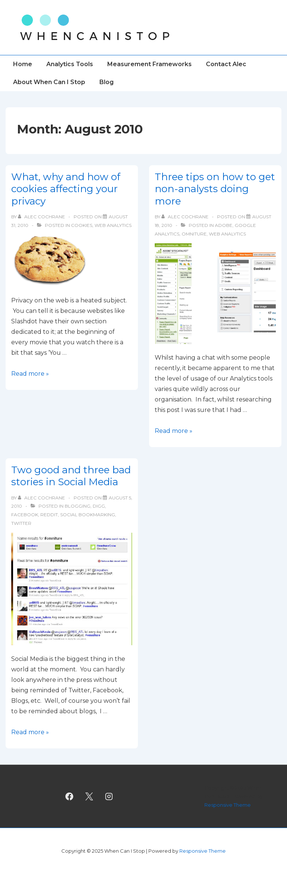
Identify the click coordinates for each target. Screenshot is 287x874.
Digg (99, 506)
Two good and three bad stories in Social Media (71, 476)
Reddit (49, 514)
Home (22, 64)
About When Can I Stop (49, 82)
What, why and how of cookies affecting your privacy (65, 189)
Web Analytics (113, 225)
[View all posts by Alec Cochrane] (42, 216)
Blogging (77, 506)
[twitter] (89, 796)
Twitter (21, 523)
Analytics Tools (69, 64)
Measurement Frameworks (149, 64)
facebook (24, 514)
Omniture (194, 234)
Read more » (30, 373)
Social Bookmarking (87, 514)
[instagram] (109, 796)
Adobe (223, 225)
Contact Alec (226, 64)
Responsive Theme (227, 805)
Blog (106, 82)
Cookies (81, 225)
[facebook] (69, 796)
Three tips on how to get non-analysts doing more (215, 189)
